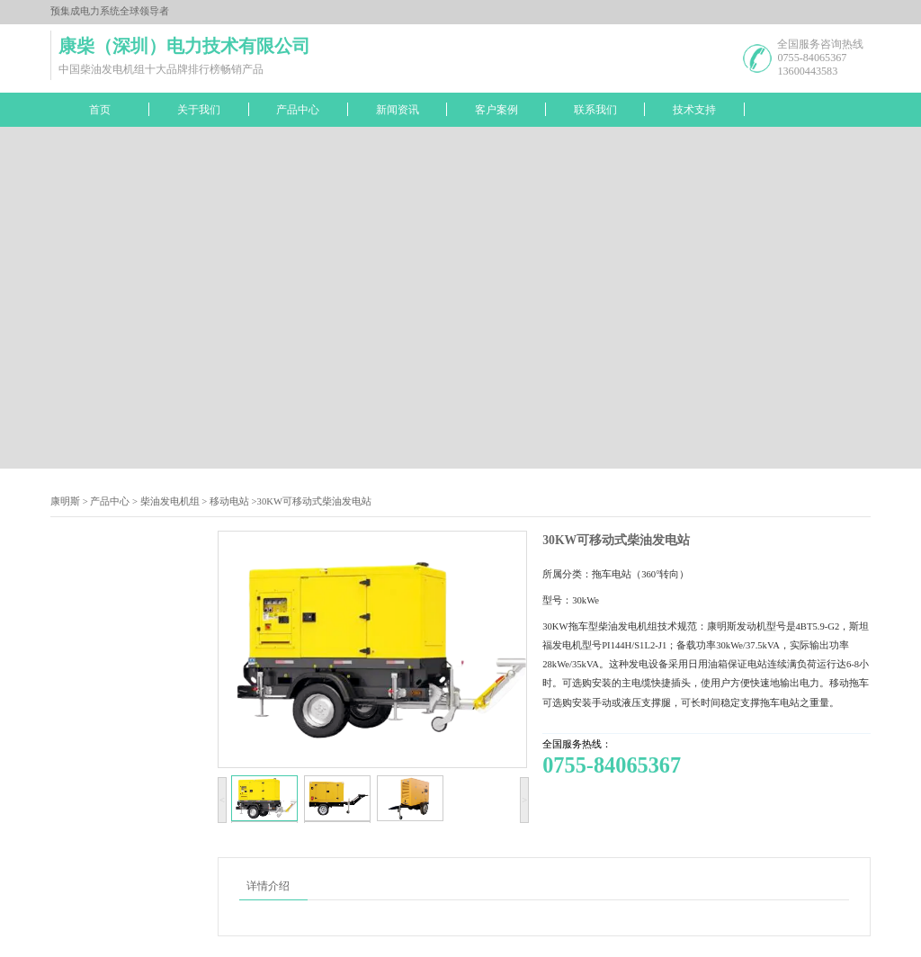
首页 (100, 109)
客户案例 (496, 109)
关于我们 (198, 109)
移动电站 (229, 501)
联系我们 (595, 109)
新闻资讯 (397, 109)
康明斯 (65, 501)
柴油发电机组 (170, 501)
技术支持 (694, 109)
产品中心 (297, 109)
